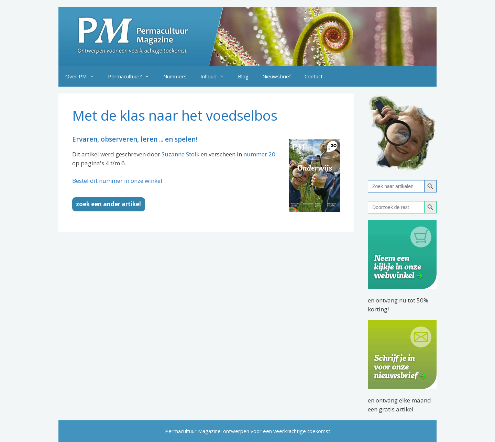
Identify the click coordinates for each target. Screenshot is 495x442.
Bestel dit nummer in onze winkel (117, 181)
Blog (243, 76)
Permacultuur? (132, 76)
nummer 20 (259, 154)
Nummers (175, 76)
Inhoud (215, 76)
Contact (314, 76)
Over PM (83, 76)
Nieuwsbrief (276, 76)
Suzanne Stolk (180, 154)
